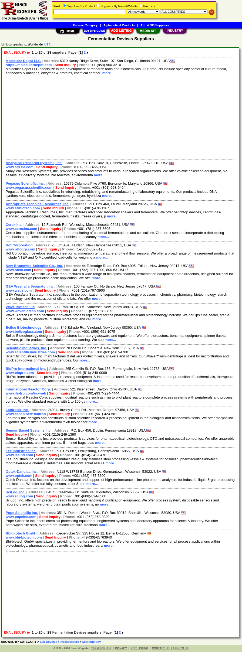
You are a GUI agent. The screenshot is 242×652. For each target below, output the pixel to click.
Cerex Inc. (14, 225)
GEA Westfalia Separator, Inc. (30, 286)
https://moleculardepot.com (29, 65)
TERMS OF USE (101, 648)
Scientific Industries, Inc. (26, 348)
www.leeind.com (19, 455)
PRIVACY (121, 648)
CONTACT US (161, 648)
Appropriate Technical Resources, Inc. (37, 204)
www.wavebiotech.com (25, 311)
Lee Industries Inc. (21, 451)
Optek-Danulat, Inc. (22, 472)
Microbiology (91, 641)
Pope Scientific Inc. (22, 513)
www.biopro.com (20, 373)
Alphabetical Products (119, 25)
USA (47, 44)
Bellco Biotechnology (24, 327)
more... (108, 73)
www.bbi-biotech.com (24, 537)
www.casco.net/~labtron (26, 414)
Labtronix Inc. (17, 410)
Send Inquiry (65, 65)
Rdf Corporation (19, 245)
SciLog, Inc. (15, 492)
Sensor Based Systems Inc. (29, 430)
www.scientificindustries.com (30, 352)
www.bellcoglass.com (24, 332)
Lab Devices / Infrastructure (59, 641)
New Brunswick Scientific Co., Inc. (34, 266)
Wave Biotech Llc (20, 307)
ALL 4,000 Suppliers (154, 25)
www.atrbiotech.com (23, 208)
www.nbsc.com (18, 270)
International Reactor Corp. (28, 389)
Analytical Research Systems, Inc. (34, 163)
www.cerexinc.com (21, 229)
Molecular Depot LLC (23, 61)
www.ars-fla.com (19, 167)
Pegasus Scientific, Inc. (25, 183)
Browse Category (85, 25)
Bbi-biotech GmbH (21, 533)
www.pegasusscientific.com (29, 187)
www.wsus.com (19, 290)
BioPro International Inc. (26, 369)
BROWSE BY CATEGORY (18, 641)
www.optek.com (19, 476)
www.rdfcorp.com (20, 249)
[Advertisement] (121, 119)
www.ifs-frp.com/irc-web (26, 393)
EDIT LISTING (139, 648)
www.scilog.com (19, 496)
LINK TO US (180, 648)
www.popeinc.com (21, 517)
